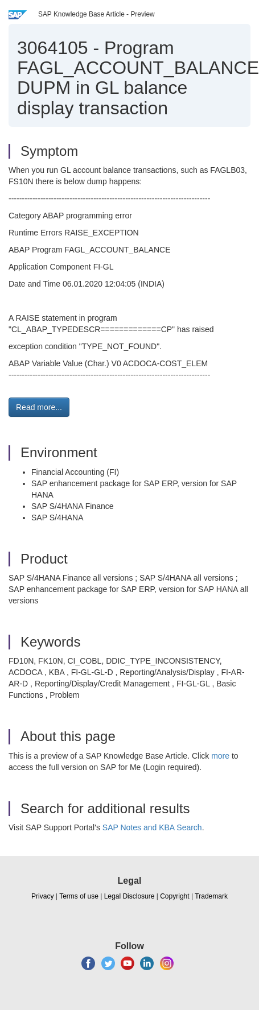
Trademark (211, 896)
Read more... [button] (39, 407)
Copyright (174, 896)
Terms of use (78, 896)
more (220, 755)
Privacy (42, 896)
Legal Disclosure (129, 896)
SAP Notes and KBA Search (152, 827)
